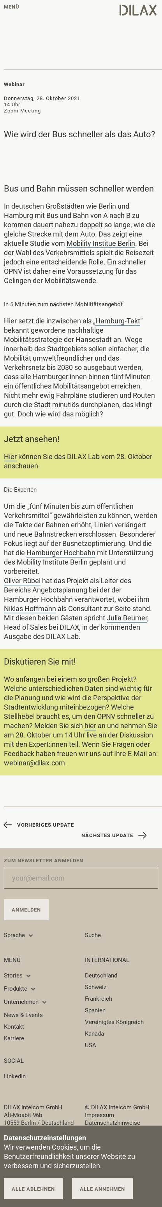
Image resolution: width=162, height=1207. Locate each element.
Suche (93, 935)
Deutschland (101, 975)
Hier (10, 458)
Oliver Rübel (22, 582)
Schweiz (95, 987)
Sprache (19, 935)
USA (90, 1045)
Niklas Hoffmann (30, 610)
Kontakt (14, 1026)
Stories (18, 975)
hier (90, 727)
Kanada (94, 1033)
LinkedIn (15, 1076)
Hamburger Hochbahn (60, 554)
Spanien (95, 1010)
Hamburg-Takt (117, 322)
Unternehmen (26, 1001)
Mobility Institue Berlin (101, 243)
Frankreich (98, 998)
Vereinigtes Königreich (114, 1022)
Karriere (14, 1038)
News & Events (23, 1015)
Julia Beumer (127, 619)
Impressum (99, 1115)
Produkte (20, 988)
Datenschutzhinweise (112, 1122)
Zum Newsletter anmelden (43, 860)
